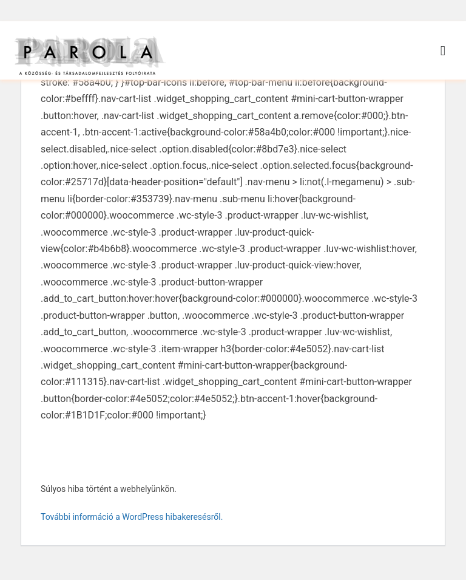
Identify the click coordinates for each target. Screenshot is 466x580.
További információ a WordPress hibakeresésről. (132, 531)
